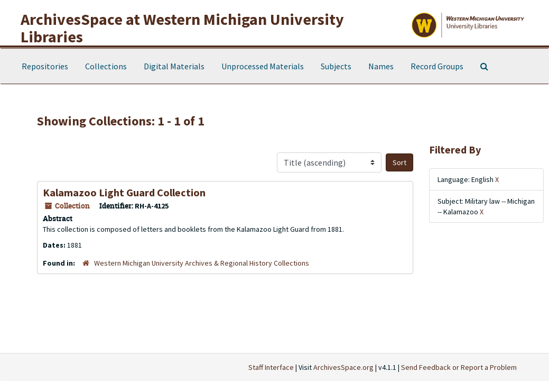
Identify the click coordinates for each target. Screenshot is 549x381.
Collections (106, 66)
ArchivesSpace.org (343, 367)
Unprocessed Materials (262, 66)
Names (381, 66)
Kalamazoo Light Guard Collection (124, 192)
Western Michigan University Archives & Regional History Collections (201, 263)
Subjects (336, 66)
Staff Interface (271, 367)
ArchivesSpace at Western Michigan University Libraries (182, 28)
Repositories (45, 66)
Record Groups (437, 66)
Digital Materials (174, 66)
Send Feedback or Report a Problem (459, 367)
